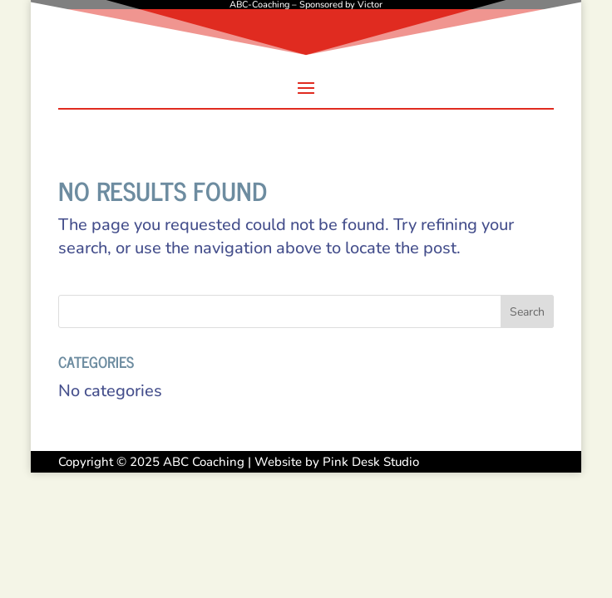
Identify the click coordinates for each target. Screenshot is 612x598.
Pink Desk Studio (371, 461)
